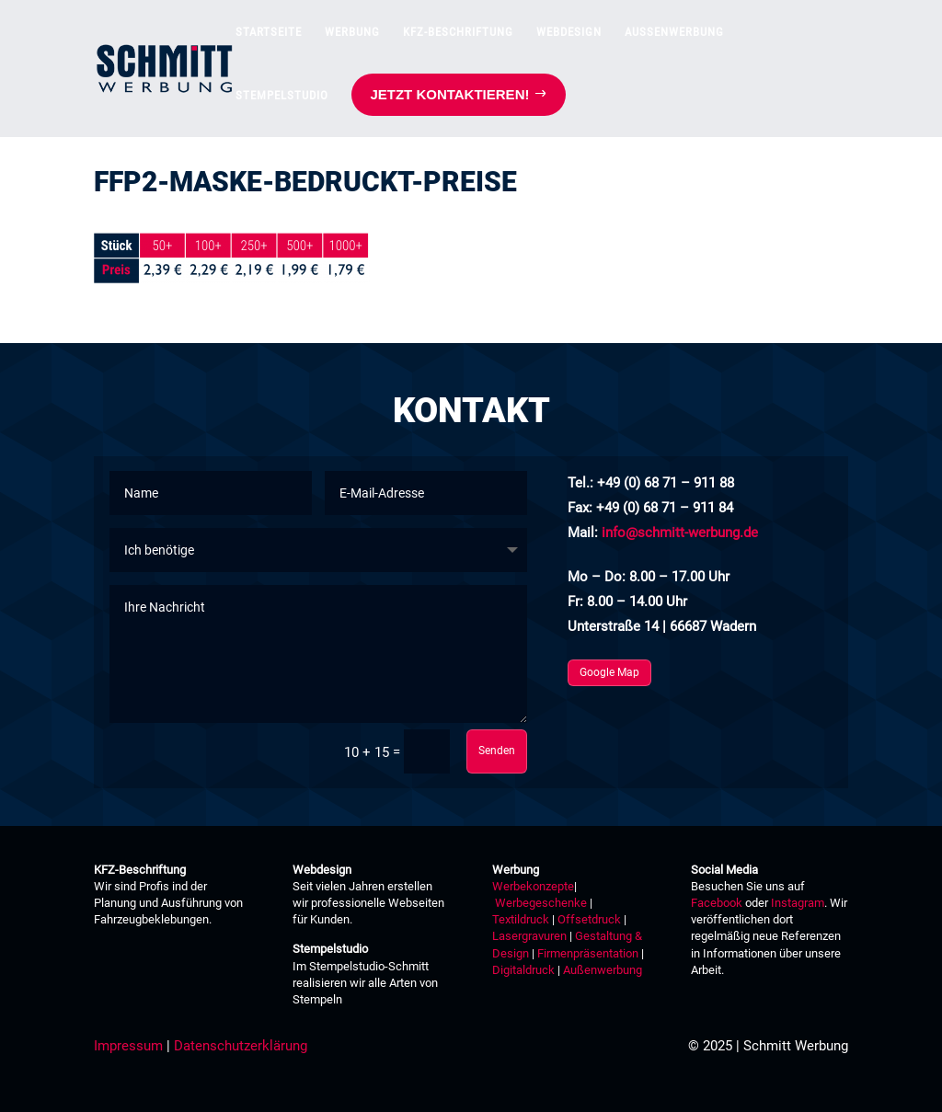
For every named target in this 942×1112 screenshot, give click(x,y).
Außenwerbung (602, 970)
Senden (496, 750)
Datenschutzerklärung (240, 1045)
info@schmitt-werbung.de (680, 532)
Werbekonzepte (533, 886)
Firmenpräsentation (587, 953)
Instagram (797, 903)
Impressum (128, 1045)
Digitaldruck (523, 970)
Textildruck (520, 919)
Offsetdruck (589, 919)
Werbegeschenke (541, 903)
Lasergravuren (529, 936)
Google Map (609, 672)
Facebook (716, 903)
